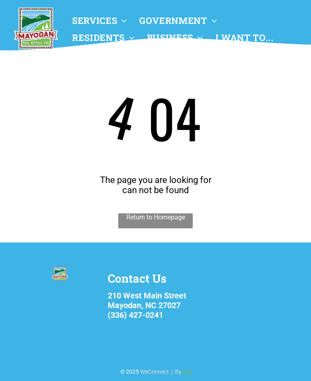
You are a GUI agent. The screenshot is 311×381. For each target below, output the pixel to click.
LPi (187, 371)
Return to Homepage (155, 217)
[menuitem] (99, 20)
